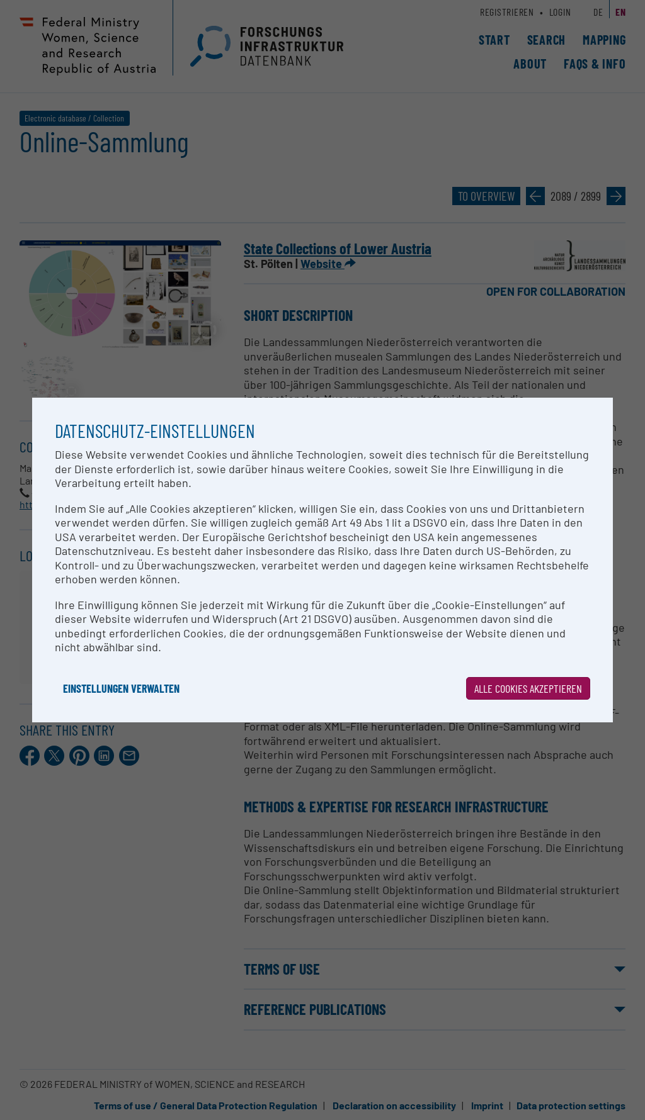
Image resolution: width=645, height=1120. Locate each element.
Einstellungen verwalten (121, 688)
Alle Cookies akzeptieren (528, 688)
